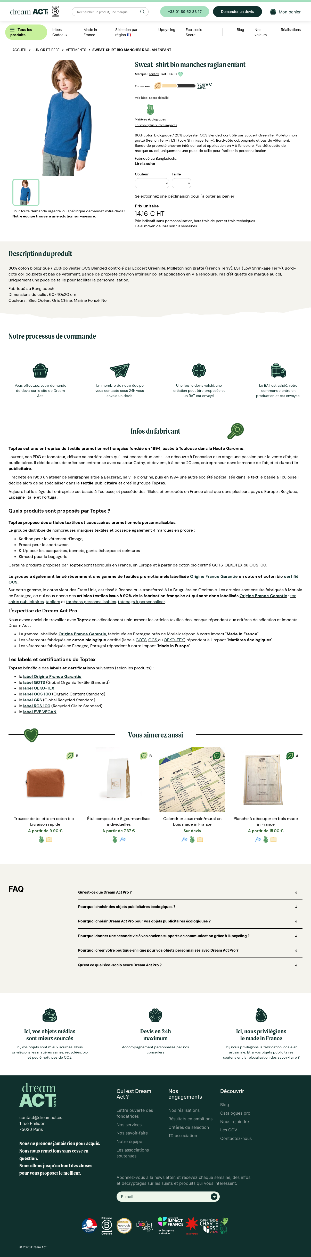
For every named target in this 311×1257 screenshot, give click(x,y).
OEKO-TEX (174, 640)
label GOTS (34, 682)
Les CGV (228, 1129)
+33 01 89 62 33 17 (185, 11)
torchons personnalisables (91, 601)
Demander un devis (237, 11)
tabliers (53, 601)
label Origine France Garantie (52, 676)
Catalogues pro (235, 1113)
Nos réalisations (184, 1110)
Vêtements (76, 49)
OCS (152, 640)
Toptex (154, 74)
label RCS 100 (36, 706)
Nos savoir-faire (132, 1133)
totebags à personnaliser (141, 601)
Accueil (19, 49)
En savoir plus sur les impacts (156, 125)
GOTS (141, 640)
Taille (176, 174)
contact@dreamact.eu (40, 1117)
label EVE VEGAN (39, 712)
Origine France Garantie (214, 576)
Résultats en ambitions (190, 1118)
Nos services (129, 1124)
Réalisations (291, 29)
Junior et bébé (46, 49)
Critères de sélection (188, 1127)
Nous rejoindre (234, 1121)
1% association (182, 1135)
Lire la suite (145, 163)
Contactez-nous (236, 1138)
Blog (224, 1104)
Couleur (142, 174)
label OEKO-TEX (38, 688)
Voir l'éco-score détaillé (152, 98)
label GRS (32, 700)
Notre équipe (129, 1141)
